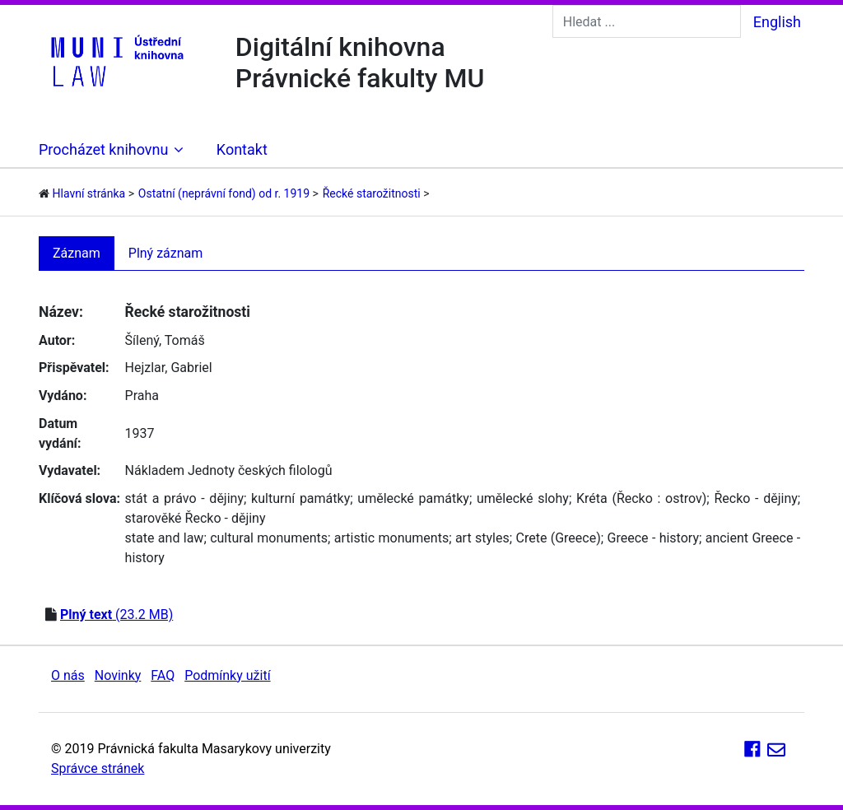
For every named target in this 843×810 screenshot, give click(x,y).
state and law (164, 538)
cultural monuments (269, 538)
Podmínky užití (227, 675)
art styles (482, 538)
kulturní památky (300, 498)
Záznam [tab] (76, 253)
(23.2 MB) (116, 614)
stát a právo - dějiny (184, 498)
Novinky (118, 675)
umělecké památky (413, 498)
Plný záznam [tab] (165, 253)
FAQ (163, 675)
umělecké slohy (523, 498)
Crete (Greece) (557, 538)
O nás (68, 675)
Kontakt (242, 149)
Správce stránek (97, 768)
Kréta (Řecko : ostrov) (641, 498)
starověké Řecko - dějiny (195, 518)
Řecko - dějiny (755, 498)
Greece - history (653, 538)
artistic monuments (391, 538)
